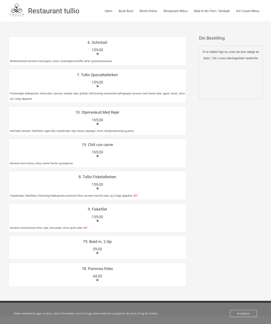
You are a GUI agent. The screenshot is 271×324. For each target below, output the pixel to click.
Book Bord (126, 11)
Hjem (108, 11)
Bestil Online (148, 11)
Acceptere (243, 313)
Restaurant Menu (176, 11)
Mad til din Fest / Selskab (212, 11)
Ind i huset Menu (247, 11)
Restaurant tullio (55, 11)
